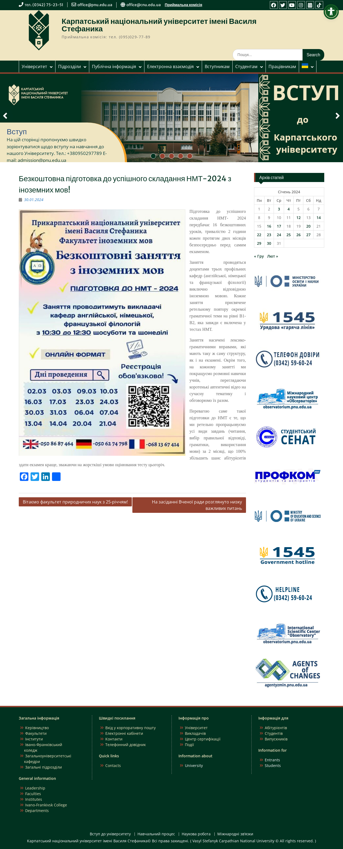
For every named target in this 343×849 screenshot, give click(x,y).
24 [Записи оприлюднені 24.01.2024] (279, 234)
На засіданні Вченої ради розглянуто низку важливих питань (197, 505)
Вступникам (217, 66)
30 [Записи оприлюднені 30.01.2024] (269, 243)
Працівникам (282, 66)
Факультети (36, 733)
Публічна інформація (114, 66)
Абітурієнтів (276, 727)
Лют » (272, 256)
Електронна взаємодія (170, 66)
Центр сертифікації (203, 739)
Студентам (246, 66)
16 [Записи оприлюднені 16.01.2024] (269, 226)
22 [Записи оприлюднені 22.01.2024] (259, 234)
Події (189, 744)
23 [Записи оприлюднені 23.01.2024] (269, 234)
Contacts (113, 765)
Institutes (33, 799)
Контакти (113, 739)
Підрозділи (69, 66)
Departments (37, 810)
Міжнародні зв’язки (235, 834)
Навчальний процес (156, 834)
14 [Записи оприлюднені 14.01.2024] (318, 217)
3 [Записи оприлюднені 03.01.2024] (279, 209)
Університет (34, 66)
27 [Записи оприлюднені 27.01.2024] (308, 234)
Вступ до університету (110, 834)
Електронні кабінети (124, 733)
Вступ (17, 131)
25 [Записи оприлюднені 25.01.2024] (288, 234)
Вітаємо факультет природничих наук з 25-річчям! (75, 502)
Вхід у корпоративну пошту (130, 727)
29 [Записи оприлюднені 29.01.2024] (259, 243)
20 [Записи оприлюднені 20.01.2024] (308, 226)
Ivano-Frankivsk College (46, 804)
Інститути (34, 739)
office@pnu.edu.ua (94, 4)
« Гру (259, 256)
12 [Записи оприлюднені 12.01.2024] (298, 217)
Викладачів (195, 733)
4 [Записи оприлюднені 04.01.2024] (289, 209)
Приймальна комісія (183, 4)
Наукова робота (196, 834)
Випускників (276, 739)
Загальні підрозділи (43, 767)
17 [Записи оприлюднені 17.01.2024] (279, 226)
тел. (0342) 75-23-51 (44, 4)
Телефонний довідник (125, 744)
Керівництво (37, 727)
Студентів (274, 733)
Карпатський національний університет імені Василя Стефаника (159, 25)
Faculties (33, 793)
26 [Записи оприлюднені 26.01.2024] (298, 234)
